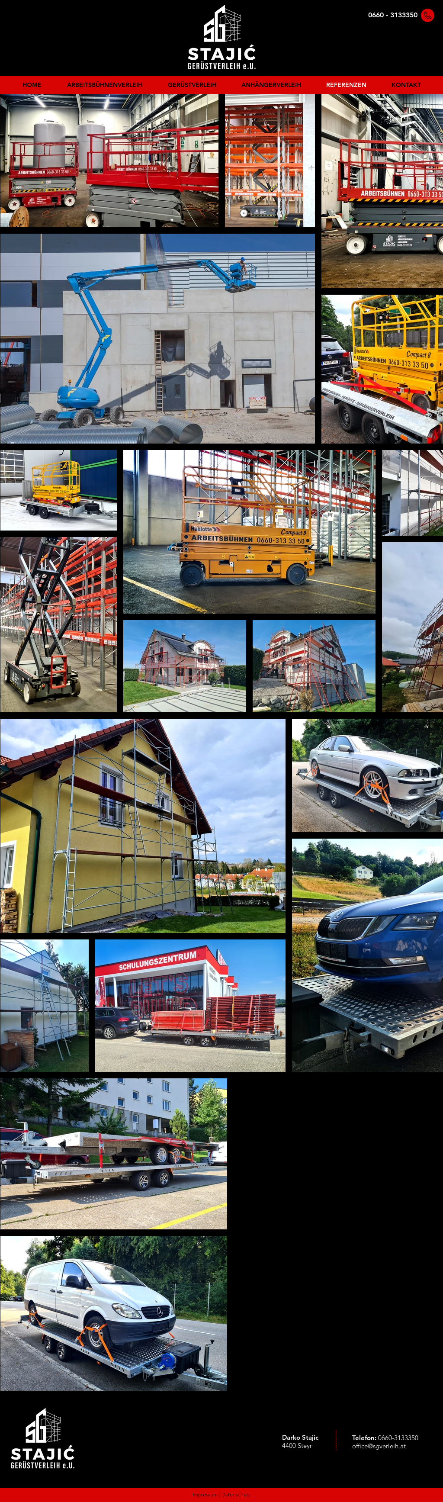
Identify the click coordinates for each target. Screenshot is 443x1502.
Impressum (205, 1494)
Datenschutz (236, 1494)
